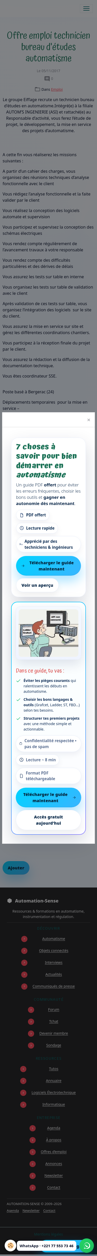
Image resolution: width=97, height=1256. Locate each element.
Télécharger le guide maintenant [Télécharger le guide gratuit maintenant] (47, 566)
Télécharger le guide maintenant (49, 797)
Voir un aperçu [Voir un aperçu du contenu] (37, 585)
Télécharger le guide (66, 1246)
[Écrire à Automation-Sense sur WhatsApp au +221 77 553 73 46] (86, 1245)
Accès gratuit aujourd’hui (48, 820)
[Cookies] (10, 1245)
